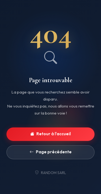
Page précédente (51, 152)
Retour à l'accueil (50, 134)
